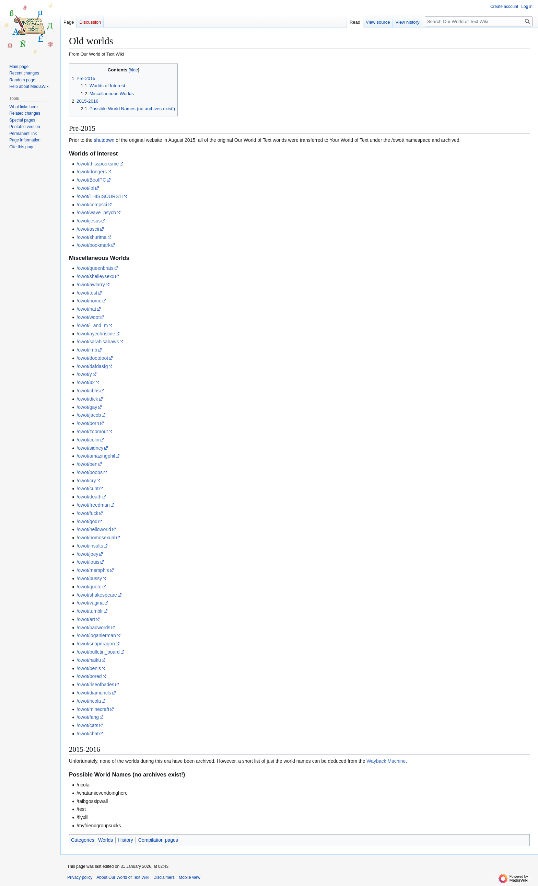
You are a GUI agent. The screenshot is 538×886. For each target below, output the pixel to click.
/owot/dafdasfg (92, 366)
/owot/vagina (90, 603)
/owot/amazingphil (96, 456)
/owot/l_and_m (92, 325)
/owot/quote (89, 586)
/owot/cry (86, 480)
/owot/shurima (91, 237)
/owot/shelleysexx (95, 276)
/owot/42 (86, 382)
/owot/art (86, 619)
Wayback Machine (386, 761)
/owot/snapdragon (96, 643)
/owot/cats (87, 725)
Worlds (105, 840)
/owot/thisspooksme (98, 163)
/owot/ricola (89, 701)
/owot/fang (88, 717)
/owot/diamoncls (94, 692)
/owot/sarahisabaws (98, 341)
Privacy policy (79, 877)
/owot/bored (89, 676)
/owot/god (87, 521)
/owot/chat (87, 733)
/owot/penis (89, 668)
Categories (82, 840)
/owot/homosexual (96, 537)
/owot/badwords (93, 627)
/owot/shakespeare (97, 595)
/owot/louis (88, 562)
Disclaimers (164, 877)
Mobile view (189, 877)
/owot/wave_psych (96, 212)
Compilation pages (158, 840)
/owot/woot (88, 317)
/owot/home (89, 300)
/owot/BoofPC (91, 180)
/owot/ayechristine (96, 333)
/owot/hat (86, 309)
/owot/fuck (87, 513)
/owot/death (89, 496)
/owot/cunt (87, 488)
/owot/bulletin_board (98, 652)
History (125, 840)
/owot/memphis (93, 570)
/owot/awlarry (91, 284)
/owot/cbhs (88, 390)
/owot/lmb (87, 350)
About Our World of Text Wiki (122, 877)
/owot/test (87, 293)
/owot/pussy (89, 578)
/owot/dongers (92, 171)
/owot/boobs (90, 472)
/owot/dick (87, 399)
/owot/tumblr (90, 611)
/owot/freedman (93, 505)
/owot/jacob (89, 415)
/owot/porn (88, 423)
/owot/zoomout (92, 431)
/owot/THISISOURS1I (100, 196)
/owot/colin (88, 439)
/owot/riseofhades (95, 684)
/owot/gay (87, 407)
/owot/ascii (88, 229)
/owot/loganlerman (96, 635)
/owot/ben (87, 464)
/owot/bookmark (93, 245)
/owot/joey (87, 554)
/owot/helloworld (94, 529)
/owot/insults (90, 546)
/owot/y (84, 374)
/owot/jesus (89, 220)
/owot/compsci (92, 204)
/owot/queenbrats (95, 268)
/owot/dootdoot (92, 358)
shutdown (104, 140)
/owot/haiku (89, 660)
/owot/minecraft (93, 709)
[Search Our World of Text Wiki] (479, 21)
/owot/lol (85, 188)
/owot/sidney (90, 448)
